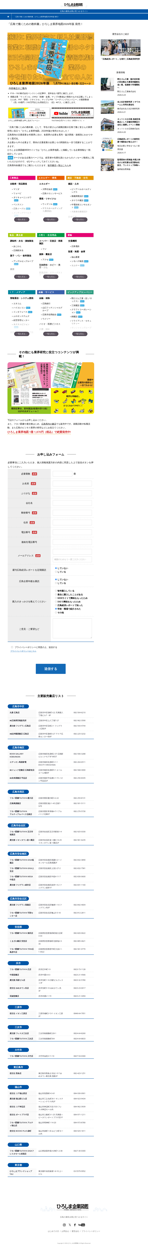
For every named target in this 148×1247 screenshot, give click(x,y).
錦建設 (74, 316)
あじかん (17, 246)
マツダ (16, 189)
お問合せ (65, 1231)
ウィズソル (47, 204)
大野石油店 (47, 189)
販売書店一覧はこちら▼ (59, 165)
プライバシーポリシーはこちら (23, 651)
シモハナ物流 (77, 261)
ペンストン (18, 204)
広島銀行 (46, 303)
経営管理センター (21, 320)
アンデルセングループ (23, 261)
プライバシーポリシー (91, 1231)
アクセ (45, 259)
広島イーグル (19, 208)
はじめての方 (53, 1231)
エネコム (17, 303)
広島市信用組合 (49, 314)
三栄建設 (75, 305)
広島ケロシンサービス (52, 193)
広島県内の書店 (48, 423)
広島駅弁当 (18, 250)
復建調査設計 (77, 196)
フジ (44, 249)
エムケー (75, 265)
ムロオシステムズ (21, 316)
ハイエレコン (19, 307)
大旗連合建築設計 (79, 211)
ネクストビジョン (21, 324)
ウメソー (46, 318)
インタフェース (20, 311)
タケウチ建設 (77, 200)
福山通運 (75, 257)
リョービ (17, 193)
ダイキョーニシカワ (22, 197)
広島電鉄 (75, 246)
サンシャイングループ (81, 327)
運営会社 (75, 1231)
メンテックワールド (22, 212)
